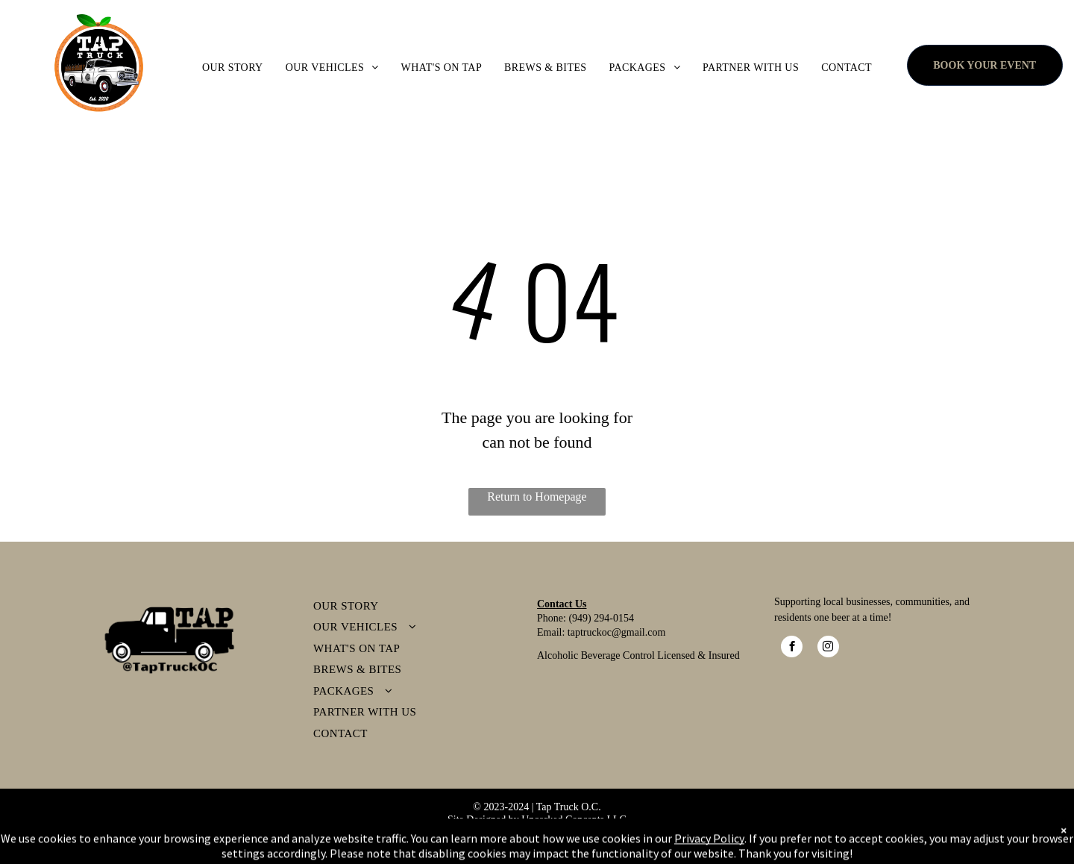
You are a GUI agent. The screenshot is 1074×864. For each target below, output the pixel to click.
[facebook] (792, 648)
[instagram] (828, 648)
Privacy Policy (490, 832)
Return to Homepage (536, 496)
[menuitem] (232, 67)
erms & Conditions (574, 832)
